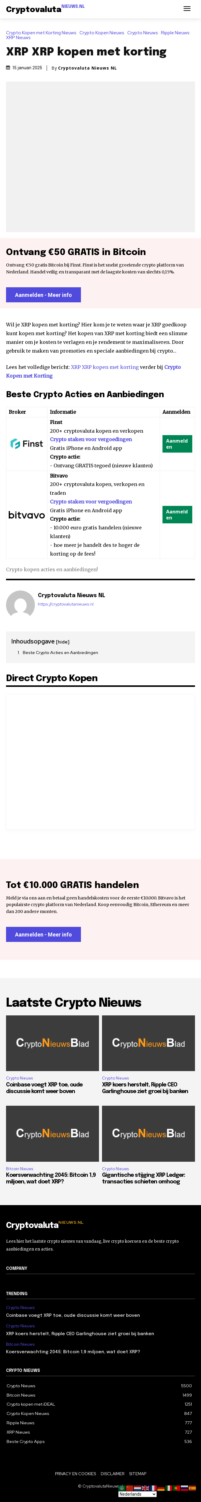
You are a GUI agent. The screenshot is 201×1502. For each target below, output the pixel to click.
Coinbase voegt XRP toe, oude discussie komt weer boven (73, 1315)
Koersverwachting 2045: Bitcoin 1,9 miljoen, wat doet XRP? (73, 1352)
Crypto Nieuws (144, 33)
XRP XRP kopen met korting (105, 367)
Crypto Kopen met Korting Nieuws (42, 33)
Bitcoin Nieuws (19, 1168)
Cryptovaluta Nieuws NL (87, 68)
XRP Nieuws (20, 38)
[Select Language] (137, 1494)
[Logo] (45, 10)
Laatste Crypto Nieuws (73, 1003)
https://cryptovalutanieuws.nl (66, 604)
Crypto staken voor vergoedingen (91, 439)
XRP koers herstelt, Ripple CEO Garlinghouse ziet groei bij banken (80, 1334)
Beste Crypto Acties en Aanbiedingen (60, 652)
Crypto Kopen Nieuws (103, 33)
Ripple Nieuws (177, 33)
